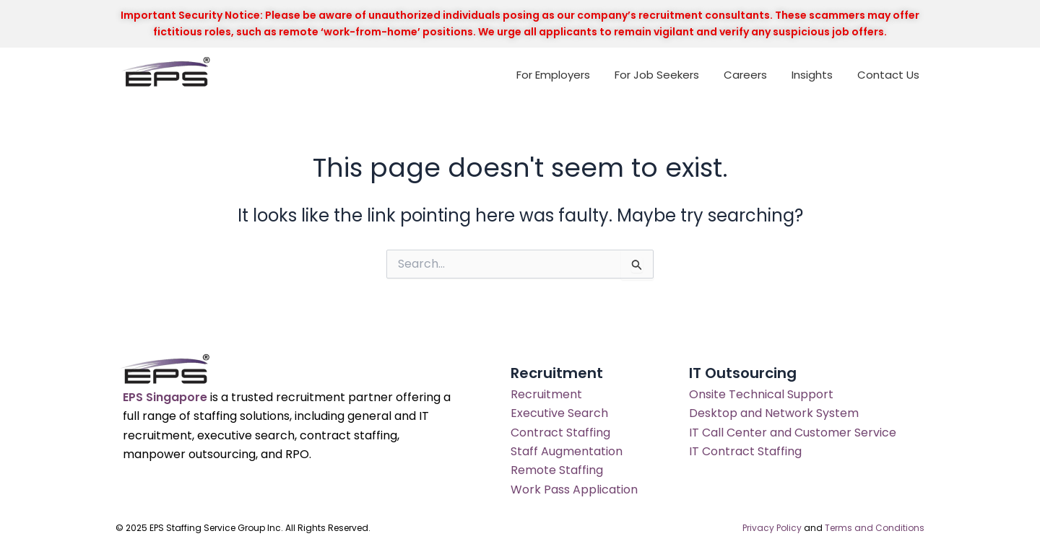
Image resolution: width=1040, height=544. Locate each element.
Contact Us (888, 74)
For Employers (553, 74)
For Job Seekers (657, 74)
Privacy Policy (772, 528)
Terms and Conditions (874, 528)
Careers (745, 74)
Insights (812, 74)
